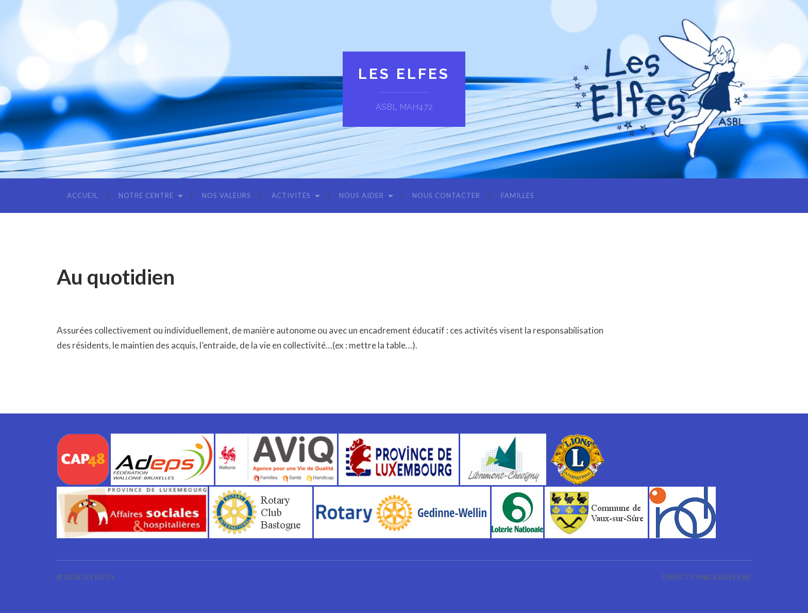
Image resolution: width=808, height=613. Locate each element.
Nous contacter (446, 195)
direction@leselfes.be (706, 577)
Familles (517, 195)
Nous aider (361, 195)
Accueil (82, 195)
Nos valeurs (226, 195)
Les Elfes (404, 73)
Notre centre (146, 195)
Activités (291, 195)
